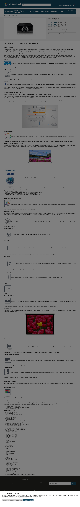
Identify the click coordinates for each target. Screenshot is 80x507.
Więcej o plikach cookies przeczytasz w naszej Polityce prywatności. (14, 497)
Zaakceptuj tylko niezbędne (8, 500)
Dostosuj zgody (19, 500)
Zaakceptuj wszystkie (28, 500)
